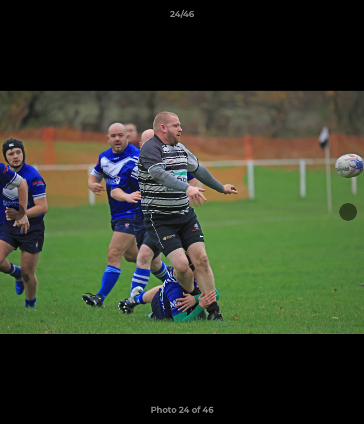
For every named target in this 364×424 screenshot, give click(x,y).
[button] (350, 17)
